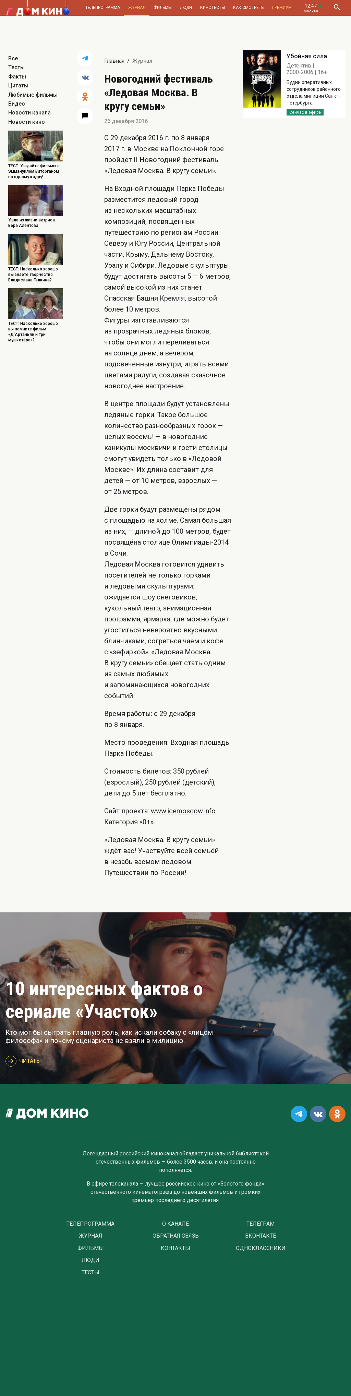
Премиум (282, 7)
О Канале (175, 1224)
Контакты (175, 1248)
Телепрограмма (102, 7)
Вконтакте (260, 1236)
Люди (186, 7)
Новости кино (26, 122)
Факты (17, 76)
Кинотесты (212, 7)
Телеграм (260, 1224)
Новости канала (29, 112)
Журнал (136, 7)
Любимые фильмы (33, 95)
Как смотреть (248, 7)
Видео (16, 103)
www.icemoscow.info (183, 811)
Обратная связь (176, 1236)
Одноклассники (261, 1248)
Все (13, 58)
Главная (114, 61)
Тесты (16, 67)
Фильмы (163, 7)
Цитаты (18, 85)
